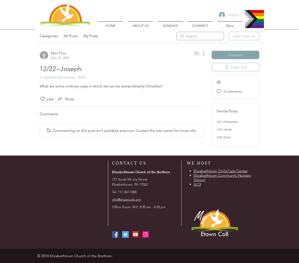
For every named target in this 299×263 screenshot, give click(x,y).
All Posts (71, 36)
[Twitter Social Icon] (125, 234)
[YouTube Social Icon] (135, 234)
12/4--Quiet (224, 137)
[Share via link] (65, 99)
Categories (49, 36)
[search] (200, 36)
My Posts (90, 36)
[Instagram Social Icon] (145, 234)
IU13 (197, 184)
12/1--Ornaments (227, 121)
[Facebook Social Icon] (115, 234)
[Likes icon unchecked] (43, 99)
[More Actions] (201, 53)
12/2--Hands (224, 129)
